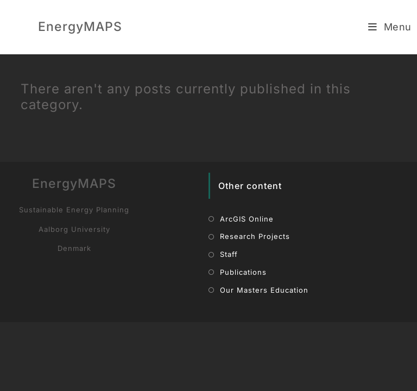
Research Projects (255, 306)
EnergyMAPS (80, 26)
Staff (229, 324)
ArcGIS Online (247, 288)
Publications (243, 341)
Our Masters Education (264, 359)
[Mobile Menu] (390, 27)
